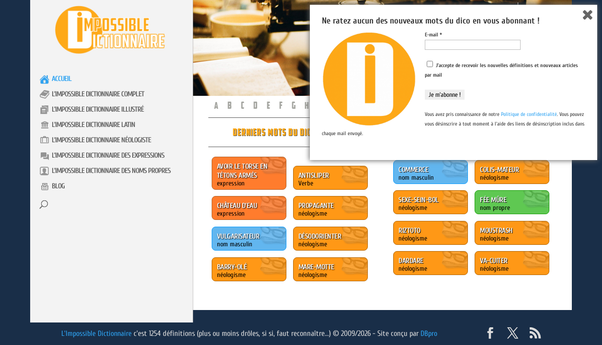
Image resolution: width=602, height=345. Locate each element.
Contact (538, 9)
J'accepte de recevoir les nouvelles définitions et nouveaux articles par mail (501, 249)
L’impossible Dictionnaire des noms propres (111, 171)
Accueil (61, 79)
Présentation (496, 9)
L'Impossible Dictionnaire (97, 333)
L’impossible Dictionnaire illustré (98, 109)
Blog (58, 186)
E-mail (433, 215)
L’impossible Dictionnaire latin (93, 125)
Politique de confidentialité (529, 294)
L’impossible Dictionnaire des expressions (108, 155)
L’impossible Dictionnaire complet (98, 94)
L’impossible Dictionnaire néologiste (101, 140)
